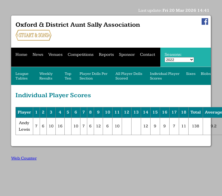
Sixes (191, 73)
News (38, 54)
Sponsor (127, 54)
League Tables (22, 76)
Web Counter (24, 158)
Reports (106, 54)
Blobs (206, 73)
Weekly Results (46, 76)
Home (21, 54)
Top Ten (68, 76)
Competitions (80, 54)
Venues (55, 54)
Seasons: (173, 54)
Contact (147, 54)
